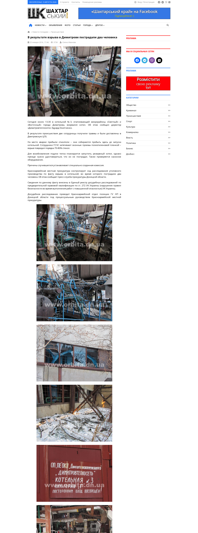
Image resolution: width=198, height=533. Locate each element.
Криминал (148, 110)
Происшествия (148, 115)
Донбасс (148, 153)
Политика (148, 143)
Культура (148, 126)
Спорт (148, 121)
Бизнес (148, 148)
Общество (148, 105)
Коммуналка (148, 132)
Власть (148, 137)
